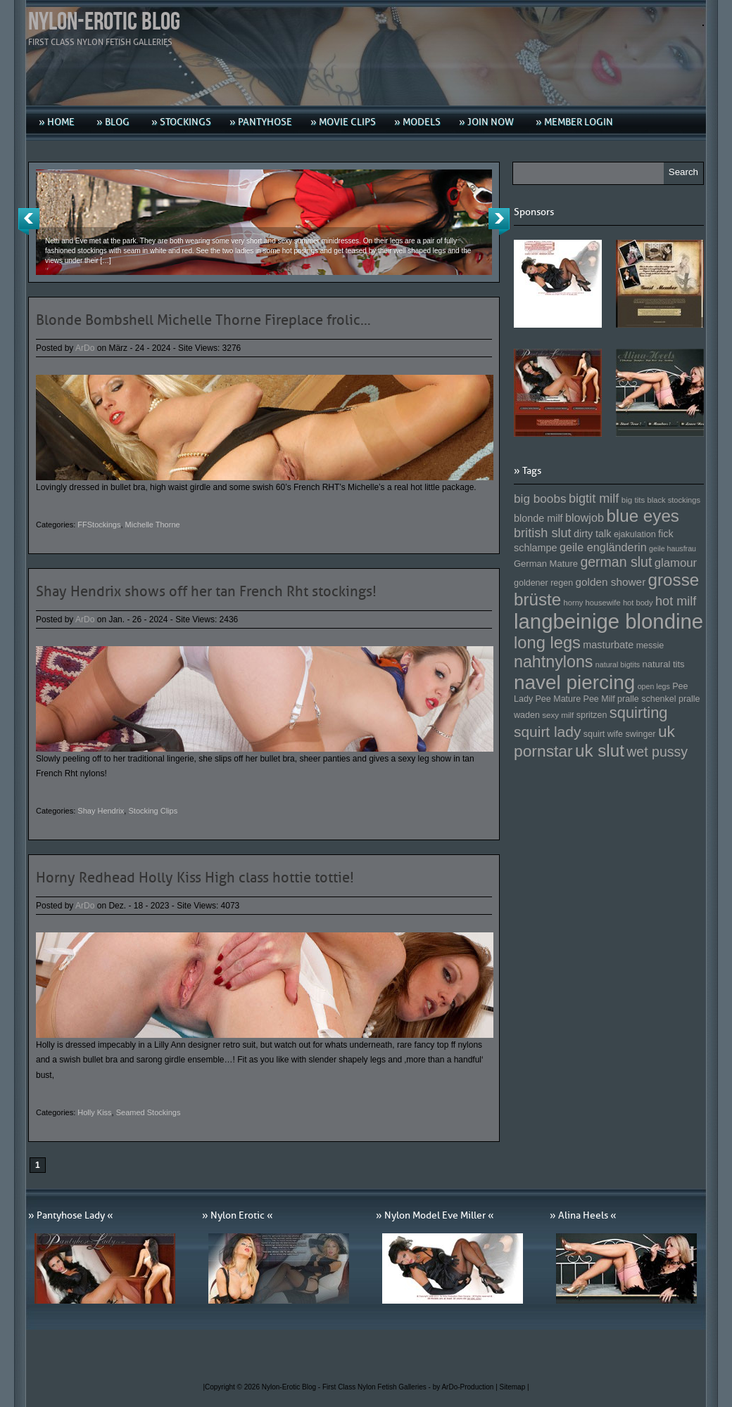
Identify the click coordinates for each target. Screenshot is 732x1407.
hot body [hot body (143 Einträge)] (638, 602)
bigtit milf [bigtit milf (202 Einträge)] (594, 499)
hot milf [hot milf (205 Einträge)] (675, 601)
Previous (28, 221)
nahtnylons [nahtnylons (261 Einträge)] (553, 662)
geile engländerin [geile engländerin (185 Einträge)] (603, 547)
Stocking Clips (152, 811)
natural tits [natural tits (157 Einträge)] (664, 664)
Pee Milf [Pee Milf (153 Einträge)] (599, 699)
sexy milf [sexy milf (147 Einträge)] (558, 714)
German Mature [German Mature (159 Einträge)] (546, 563)
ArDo (84, 348)
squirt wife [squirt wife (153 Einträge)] (603, 734)
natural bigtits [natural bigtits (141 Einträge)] (617, 664)
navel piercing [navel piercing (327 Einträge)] (574, 682)
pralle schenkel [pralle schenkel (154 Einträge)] (646, 699)
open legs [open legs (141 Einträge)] (654, 686)
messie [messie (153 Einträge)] (650, 645)
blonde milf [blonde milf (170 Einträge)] (538, 518)
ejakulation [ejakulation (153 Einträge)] (635, 534)
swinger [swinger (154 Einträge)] (640, 734)
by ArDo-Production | (466, 1387)
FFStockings (98, 524)
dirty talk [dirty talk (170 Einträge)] (593, 533)
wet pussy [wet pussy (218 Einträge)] (657, 751)
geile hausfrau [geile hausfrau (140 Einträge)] (672, 548)
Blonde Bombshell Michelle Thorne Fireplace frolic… (203, 319)
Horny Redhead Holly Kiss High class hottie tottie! (195, 877)
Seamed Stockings (148, 1112)
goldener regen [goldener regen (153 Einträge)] (543, 583)
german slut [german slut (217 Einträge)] (616, 562)
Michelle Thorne (152, 524)
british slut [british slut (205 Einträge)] (543, 533)
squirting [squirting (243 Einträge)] (639, 712)
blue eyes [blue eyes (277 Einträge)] (642, 515)
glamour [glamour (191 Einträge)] (676, 563)
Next (499, 221)
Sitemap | (514, 1387)
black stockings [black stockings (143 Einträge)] (674, 500)
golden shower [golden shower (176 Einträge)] (611, 582)
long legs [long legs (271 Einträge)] (547, 643)
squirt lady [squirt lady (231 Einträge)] (547, 732)
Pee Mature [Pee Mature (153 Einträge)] (558, 699)
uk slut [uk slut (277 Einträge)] (599, 750)
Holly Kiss (94, 1112)
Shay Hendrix (100, 811)
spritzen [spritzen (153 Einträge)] (591, 715)
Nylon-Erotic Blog (104, 22)
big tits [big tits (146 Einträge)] (633, 499)
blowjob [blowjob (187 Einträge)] (584, 517)
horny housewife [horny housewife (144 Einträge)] (592, 602)
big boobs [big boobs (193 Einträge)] (540, 499)
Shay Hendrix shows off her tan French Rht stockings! (206, 591)
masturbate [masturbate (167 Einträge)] (608, 644)
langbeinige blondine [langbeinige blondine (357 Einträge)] (608, 621)
